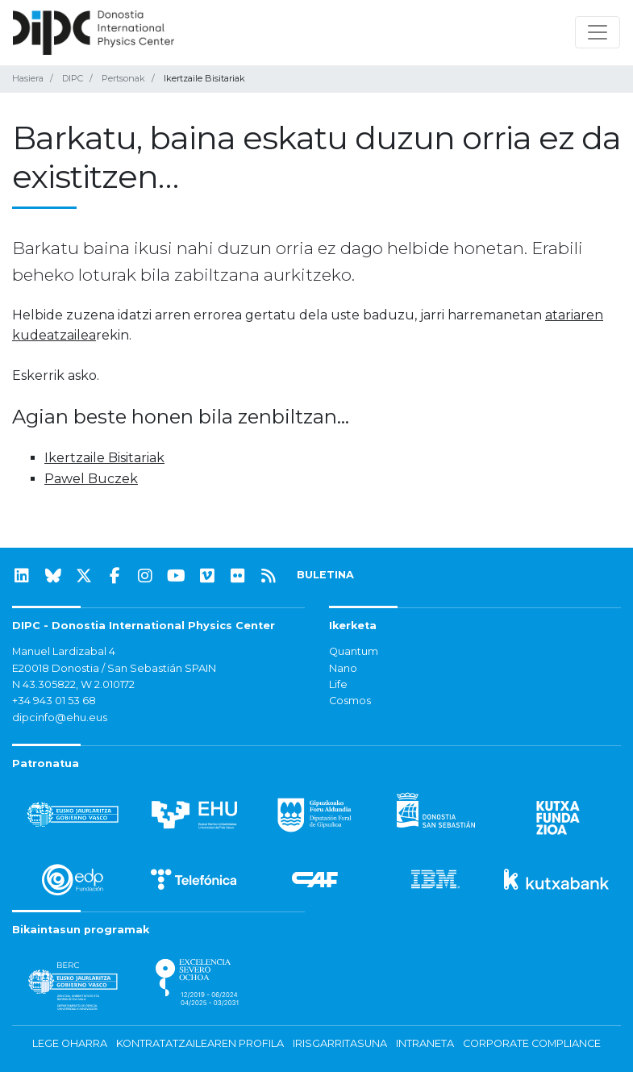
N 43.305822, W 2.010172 (73, 684)
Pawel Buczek (91, 478)
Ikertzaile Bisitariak (104, 457)
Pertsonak (123, 78)
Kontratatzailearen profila (200, 1043)
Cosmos (350, 701)
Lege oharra (69, 1043)
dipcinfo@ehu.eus (59, 717)
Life (338, 684)
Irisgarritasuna (340, 1043)
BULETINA (325, 575)
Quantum (353, 651)
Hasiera (28, 78)
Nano (343, 668)
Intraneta (425, 1043)
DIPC (72, 78)
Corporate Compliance (532, 1043)
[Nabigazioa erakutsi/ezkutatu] (597, 32)
